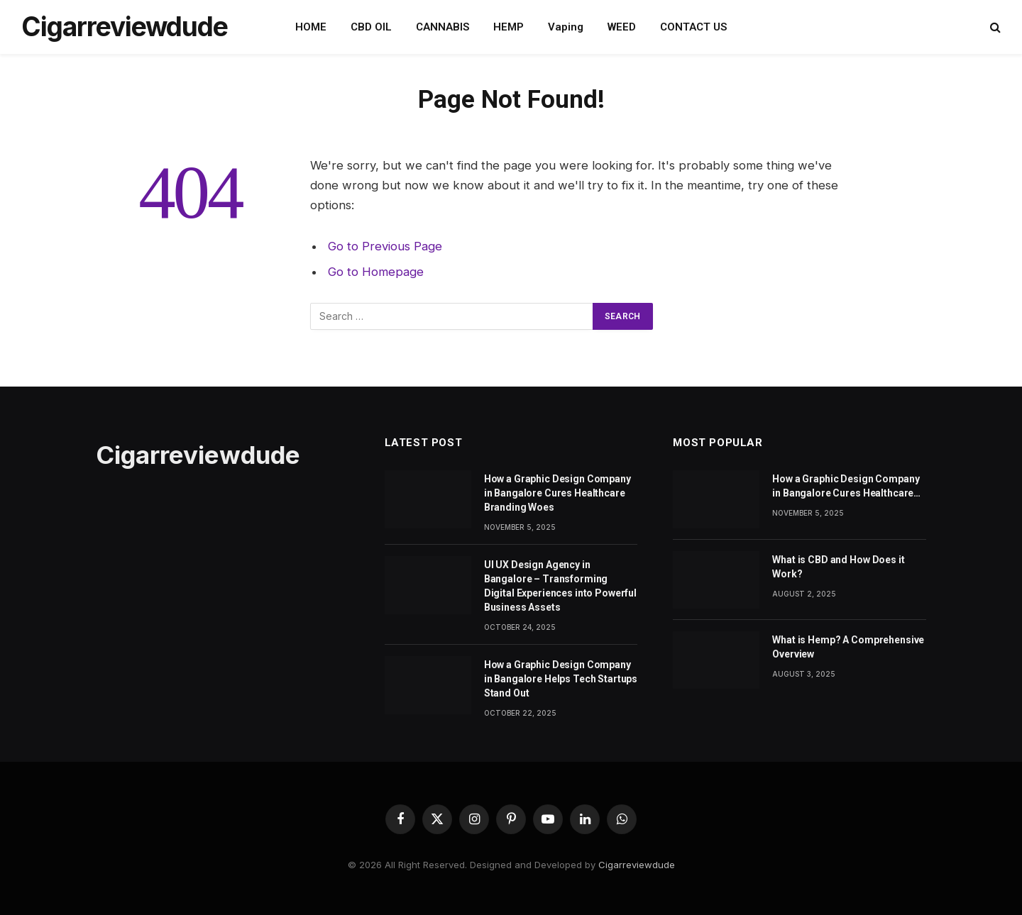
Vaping (565, 27)
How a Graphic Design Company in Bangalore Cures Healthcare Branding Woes (557, 493)
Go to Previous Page (385, 246)
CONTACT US (693, 27)
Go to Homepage (376, 272)
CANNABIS (442, 27)
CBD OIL (371, 27)
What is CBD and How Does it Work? (838, 567)
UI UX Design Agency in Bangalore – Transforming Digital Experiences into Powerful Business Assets (560, 586)
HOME (310, 27)
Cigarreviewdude (636, 864)
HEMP (508, 27)
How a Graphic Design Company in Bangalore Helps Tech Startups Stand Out (561, 679)
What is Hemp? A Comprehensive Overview (848, 647)
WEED (622, 27)
